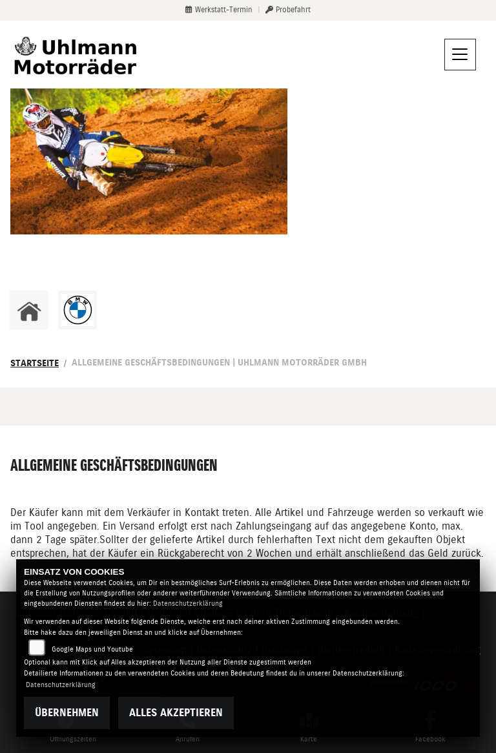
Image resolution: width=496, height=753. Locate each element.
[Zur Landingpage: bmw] (77, 310)
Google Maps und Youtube (92, 649)
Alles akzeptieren (176, 713)
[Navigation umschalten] (460, 55)
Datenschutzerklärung (188, 603)
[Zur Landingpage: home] (29, 310)
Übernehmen (67, 713)
